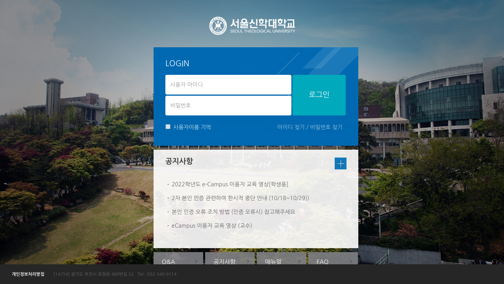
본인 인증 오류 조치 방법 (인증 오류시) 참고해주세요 (233, 212)
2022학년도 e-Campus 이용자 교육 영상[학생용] (230, 184)
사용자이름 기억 (188, 127)
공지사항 (224, 262)
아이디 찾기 (291, 127)
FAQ (322, 262)
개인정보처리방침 (28, 274)
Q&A (168, 262)
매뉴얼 (273, 262)
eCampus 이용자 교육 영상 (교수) (212, 225)
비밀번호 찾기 (326, 127)
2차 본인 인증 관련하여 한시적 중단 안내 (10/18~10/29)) (240, 198)
